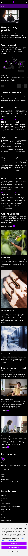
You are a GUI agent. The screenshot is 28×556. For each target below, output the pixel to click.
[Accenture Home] (14, 2)
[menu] (2, 2)
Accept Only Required (14, 547)
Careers (3, 6)
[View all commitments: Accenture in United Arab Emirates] (8, 226)
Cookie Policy (4, 512)
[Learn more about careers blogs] (5, 484)
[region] (14, 539)
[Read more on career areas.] (5, 410)
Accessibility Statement (7, 514)
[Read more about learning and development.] (5, 447)
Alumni (3, 501)
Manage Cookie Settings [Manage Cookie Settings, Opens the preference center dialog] (14, 551)
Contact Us (4, 498)
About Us (3, 495)
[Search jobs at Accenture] (5, 469)
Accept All (14, 543)
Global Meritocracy (6, 520)
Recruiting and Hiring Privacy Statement (11, 506)
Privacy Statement (5, 503)
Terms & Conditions (6, 509)
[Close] (26, 524)
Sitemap (3, 517)
